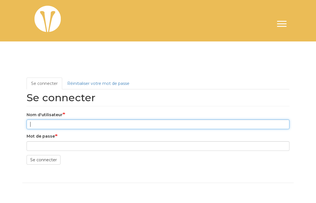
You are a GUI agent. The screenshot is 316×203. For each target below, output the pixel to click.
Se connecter (44, 83)
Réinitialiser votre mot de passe (98, 83)
